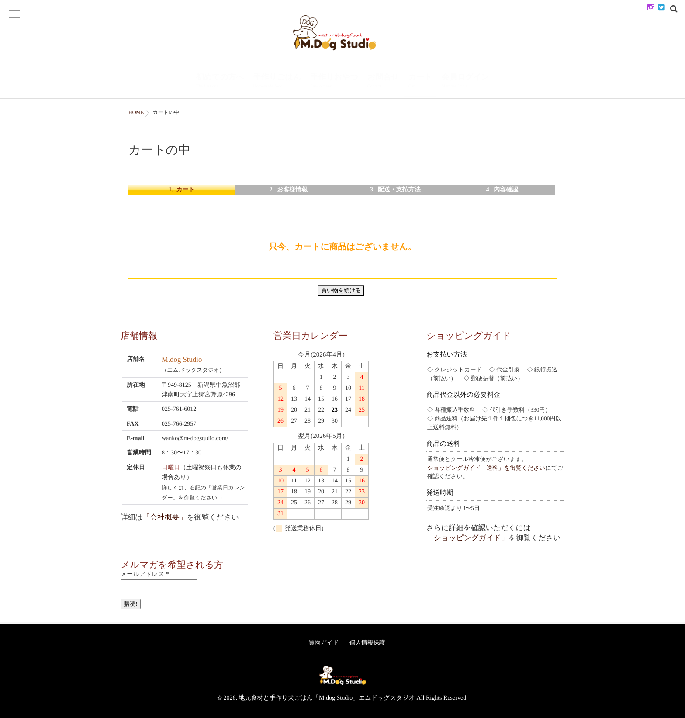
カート (420, 81)
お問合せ (383, 81)
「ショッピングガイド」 (467, 538)
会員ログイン (466, 81)
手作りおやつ (334, 81)
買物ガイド (321, 641)
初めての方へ (220, 81)
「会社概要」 (165, 517)
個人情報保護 (370, 641)
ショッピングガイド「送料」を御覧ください (486, 468)
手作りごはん (277, 81)
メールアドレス (145, 574)
